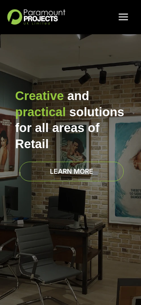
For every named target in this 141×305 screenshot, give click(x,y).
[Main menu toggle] (123, 17)
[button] (72, 171)
